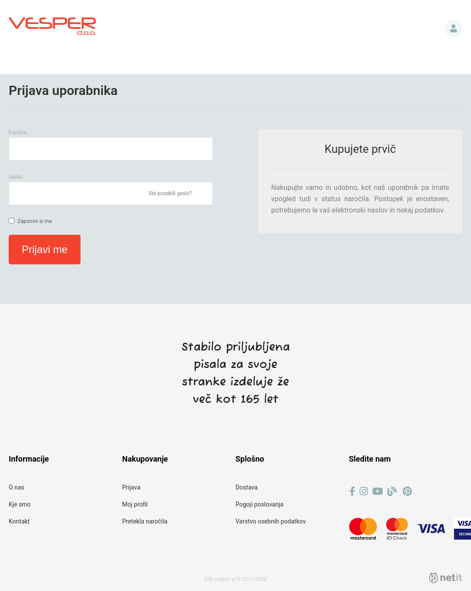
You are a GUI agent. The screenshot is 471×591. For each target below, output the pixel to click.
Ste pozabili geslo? (170, 193)
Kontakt (19, 521)
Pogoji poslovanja (259, 504)
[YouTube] (377, 491)
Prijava (453, 28)
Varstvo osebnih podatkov (271, 521)
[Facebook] (352, 491)
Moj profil (135, 504)
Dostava (247, 487)
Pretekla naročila (145, 521)
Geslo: (16, 177)
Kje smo (20, 504)
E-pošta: (18, 132)
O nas (16, 487)
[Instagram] (364, 491)
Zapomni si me (34, 221)
